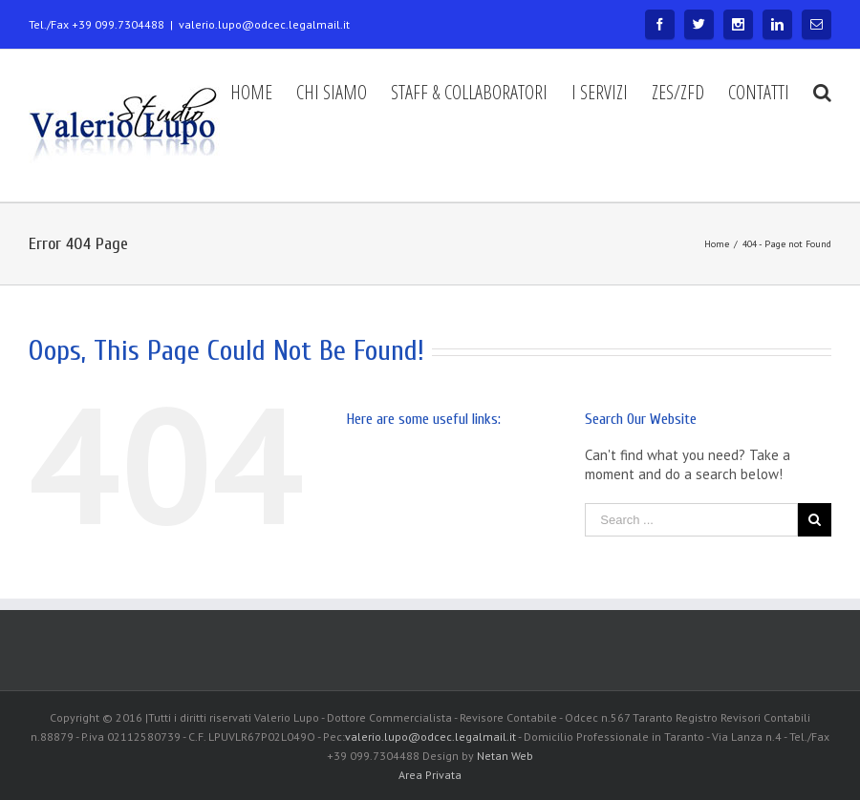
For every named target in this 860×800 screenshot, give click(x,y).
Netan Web (505, 755)
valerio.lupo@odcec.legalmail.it (264, 24)
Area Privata (430, 775)
